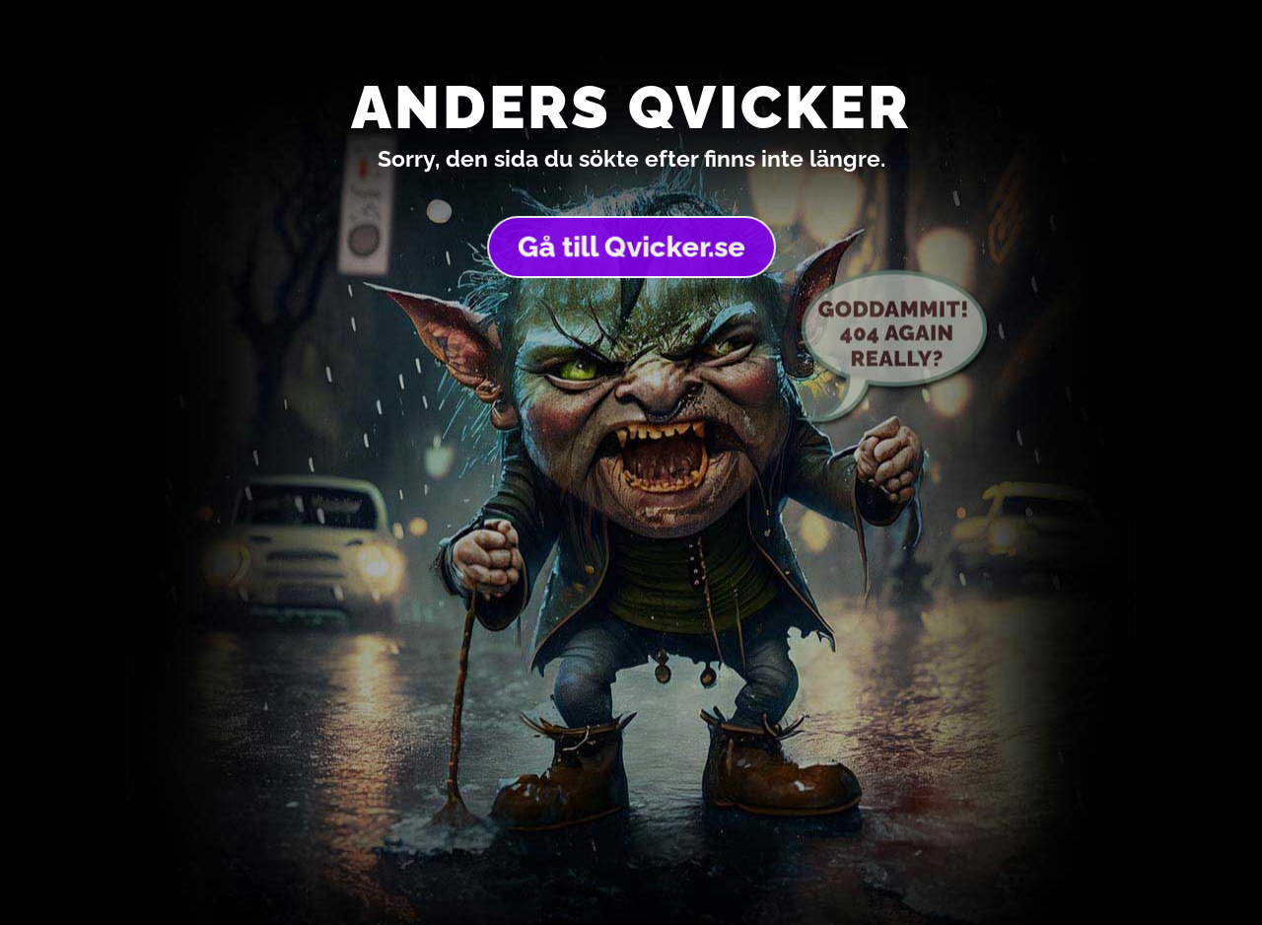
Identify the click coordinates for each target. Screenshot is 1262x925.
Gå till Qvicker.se (631, 246)
